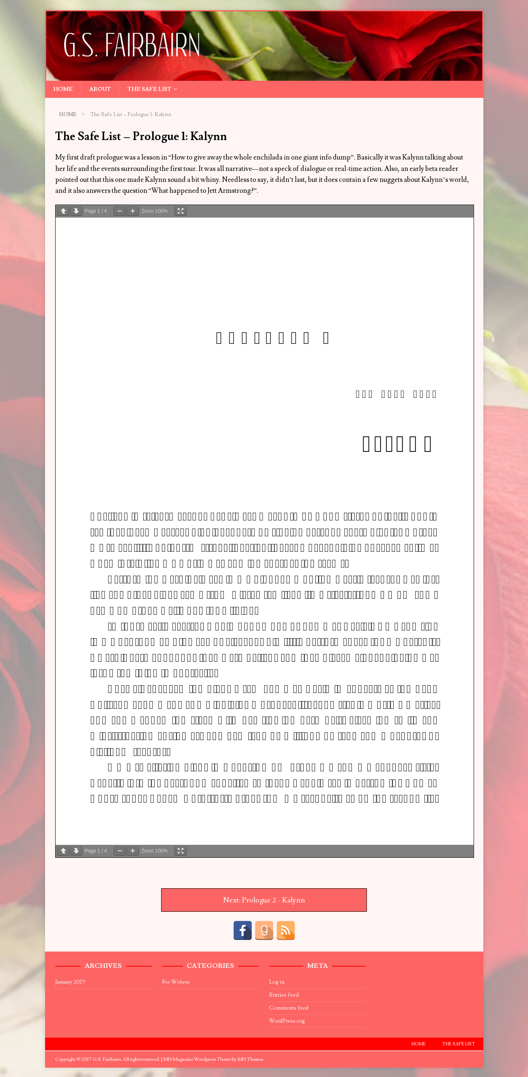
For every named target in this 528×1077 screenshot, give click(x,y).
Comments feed (288, 1008)
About (100, 89)
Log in (276, 982)
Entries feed (284, 995)
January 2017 (70, 982)
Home (63, 89)
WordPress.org (287, 1021)
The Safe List (149, 89)
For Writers (176, 982)
